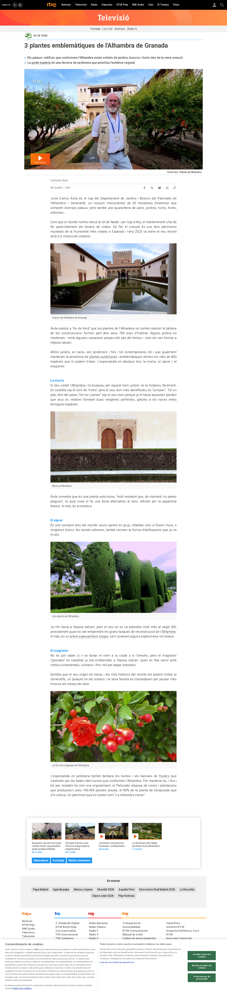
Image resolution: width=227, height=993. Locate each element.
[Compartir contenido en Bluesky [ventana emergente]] (159, 187)
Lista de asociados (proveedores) (117, 974)
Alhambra (78, 385)
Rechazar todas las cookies (202, 978)
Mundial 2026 (105, 889)
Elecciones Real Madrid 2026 (157, 889)
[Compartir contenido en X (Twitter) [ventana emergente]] (152, 187)
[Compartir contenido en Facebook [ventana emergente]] (144, 187)
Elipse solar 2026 (103, 895)
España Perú (126, 889)
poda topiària (41, 63)
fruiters (164, 776)
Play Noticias (126, 895)
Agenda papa (61, 889)
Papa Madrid (40, 889)
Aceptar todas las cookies (202, 967)
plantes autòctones (103, 357)
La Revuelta (187, 889)
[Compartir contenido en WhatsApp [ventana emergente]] (167, 187)
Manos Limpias (83, 889)
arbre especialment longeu (89, 636)
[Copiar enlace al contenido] (174, 187)
